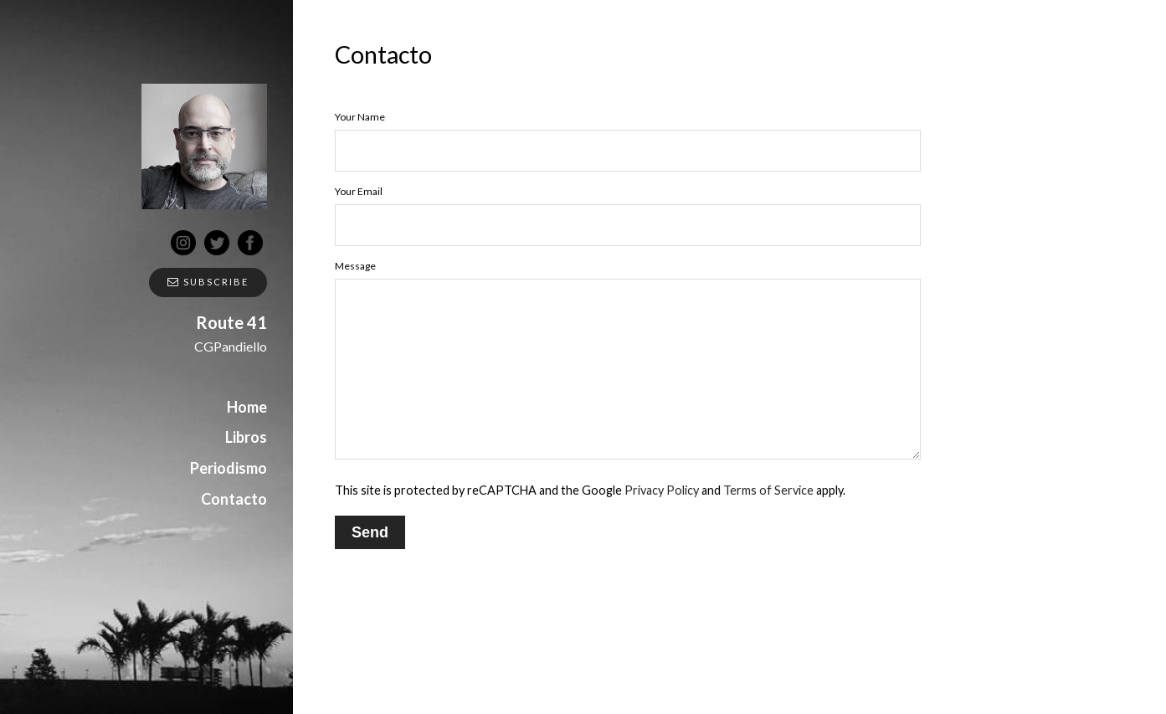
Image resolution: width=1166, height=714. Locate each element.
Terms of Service (768, 490)
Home (247, 407)
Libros (246, 437)
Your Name (360, 116)
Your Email (359, 191)
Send (370, 532)
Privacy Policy (661, 490)
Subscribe (208, 281)
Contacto (234, 499)
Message (355, 265)
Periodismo (228, 468)
